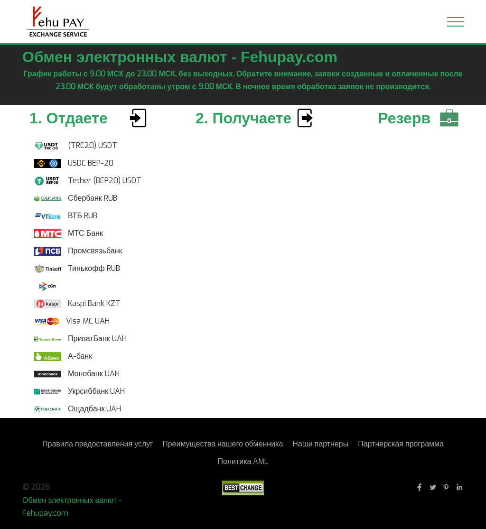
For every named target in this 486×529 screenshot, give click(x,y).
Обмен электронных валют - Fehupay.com (72, 506)
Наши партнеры (320, 444)
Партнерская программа (401, 444)
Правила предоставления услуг (97, 444)
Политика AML (243, 461)
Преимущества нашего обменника (222, 444)
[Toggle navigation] (455, 21)
